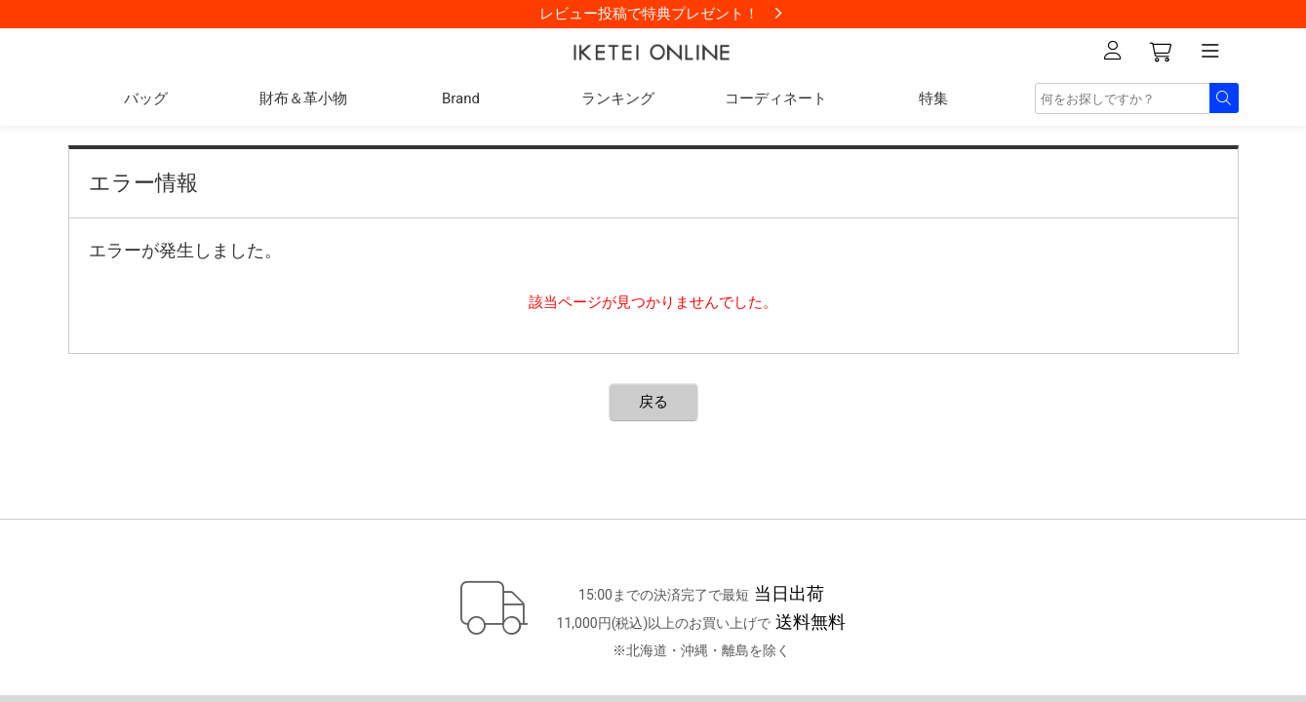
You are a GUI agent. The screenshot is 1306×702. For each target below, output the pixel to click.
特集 (933, 98)
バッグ (146, 98)
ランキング (617, 98)
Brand (461, 98)
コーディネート (776, 98)
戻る (653, 401)
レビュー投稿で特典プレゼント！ (649, 13)
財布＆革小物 (303, 98)
